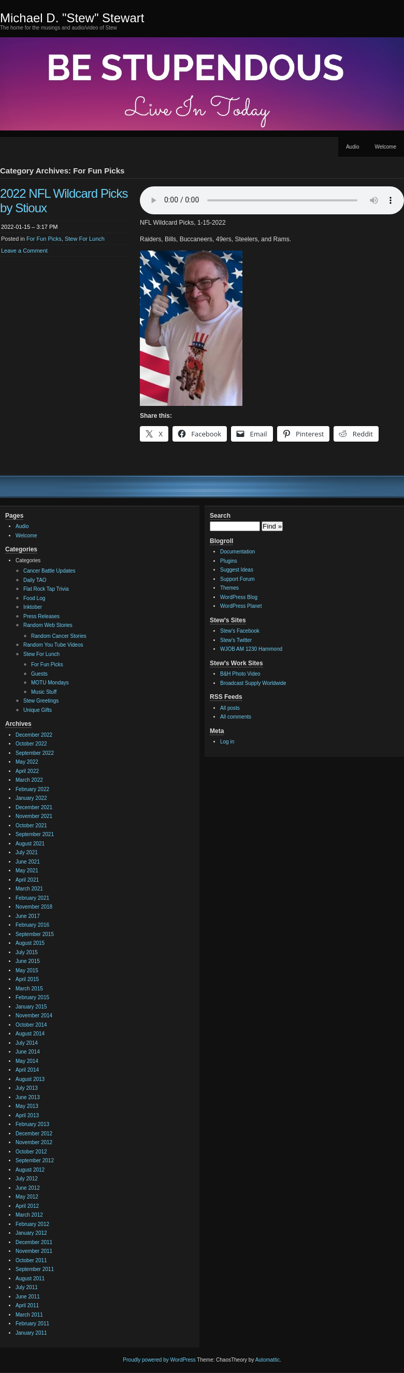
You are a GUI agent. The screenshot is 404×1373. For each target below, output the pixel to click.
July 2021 (27, 852)
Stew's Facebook (239, 631)
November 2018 (34, 907)
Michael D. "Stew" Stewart (72, 18)
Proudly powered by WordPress (159, 1360)
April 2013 (27, 1115)
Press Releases (41, 616)
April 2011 (27, 1305)
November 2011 (34, 1251)
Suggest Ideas (236, 570)
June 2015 (28, 961)
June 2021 (28, 862)
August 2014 (30, 1033)
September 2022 (35, 753)
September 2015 (35, 934)
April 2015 (27, 979)
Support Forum (237, 579)
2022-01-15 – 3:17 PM (29, 227)
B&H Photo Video (240, 674)
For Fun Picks (44, 239)
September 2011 (35, 1269)
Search (220, 515)
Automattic (267, 1360)
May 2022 (27, 762)
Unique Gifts (37, 710)
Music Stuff (43, 692)
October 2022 (31, 744)
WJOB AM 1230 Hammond (251, 649)
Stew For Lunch (85, 239)
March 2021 (29, 889)
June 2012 (28, 1188)
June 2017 (28, 916)
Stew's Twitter (236, 640)
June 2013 (28, 1097)
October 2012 (31, 1152)
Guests (39, 674)
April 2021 (27, 880)
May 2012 (27, 1197)
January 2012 (31, 1233)
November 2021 (34, 816)
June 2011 (28, 1296)
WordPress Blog (238, 597)
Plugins (228, 561)
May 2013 (27, 1106)
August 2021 (30, 843)
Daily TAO (35, 580)
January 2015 (31, 1007)
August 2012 (30, 1170)
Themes (229, 588)
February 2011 (32, 1323)
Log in (227, 741)
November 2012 (34, 1142)
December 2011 (34, 1242)
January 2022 (31, 798)
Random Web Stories (48, 625)
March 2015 (29, 988)
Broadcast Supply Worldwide (253, 683)
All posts (230, 708)
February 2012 (32, 1224)
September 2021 (35, 834)
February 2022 (32, 789)
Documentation (237, 551)
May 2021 (27, 870)
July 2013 (27, 1088)
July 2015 (27, 952)
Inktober (32, 607)
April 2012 (27, 1206)
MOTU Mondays (50, 682)
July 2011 (27, 1287)
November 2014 (34, 1015)
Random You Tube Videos (53, 645)
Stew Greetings (41, 701)
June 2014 (28, 1052)
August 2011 (30, 1278)
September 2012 (35, 1160)
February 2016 (32, 925)
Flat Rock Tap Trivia (46, 589)
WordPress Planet (241, 606)
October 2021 (31, 825)
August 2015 (30, 943)
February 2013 (32, 1124)
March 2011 (29, 1315)
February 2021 (32, 898)
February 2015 (32, 997)
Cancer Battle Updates (49, 571)
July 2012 (27, 1178)
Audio (352, 147)
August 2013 (30, 1079)
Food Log (34, 598)
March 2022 (29, 780)
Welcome (386, 147)
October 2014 (31, 1025)
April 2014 (27, 1070)
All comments (235, 717)
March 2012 (29, 1215)
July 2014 (27, 1043)
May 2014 (27, 1061)
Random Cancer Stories (58, 636)
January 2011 (31, 1333)
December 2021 (34, 807)
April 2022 (27, 771)
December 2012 (34, 1133)
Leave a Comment (24, 250)
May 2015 (27, 970)
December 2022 (34, 735)
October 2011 (31, 1260)
